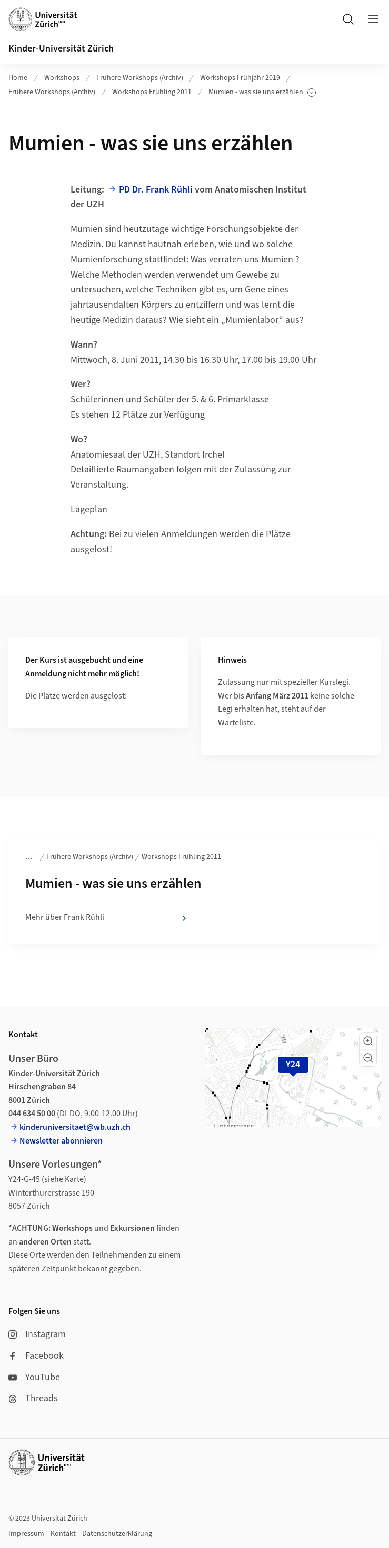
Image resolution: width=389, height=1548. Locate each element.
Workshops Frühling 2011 (152, 92)
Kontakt (63, 1534)
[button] (368, 1041)
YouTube (34, 1377)
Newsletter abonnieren (61, 1141)
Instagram (37, 1334)
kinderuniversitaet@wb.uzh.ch (75, 1127)
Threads (33, 1398)
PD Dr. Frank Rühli (156, 189)
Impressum (26, 1534)
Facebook (36, 1355)
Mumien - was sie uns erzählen (262, 92)
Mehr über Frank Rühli (106, 918)
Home (17, 78)
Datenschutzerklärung (117, 1534)
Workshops (61, 78)
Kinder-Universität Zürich (61, 48)
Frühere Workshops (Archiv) (139, 78)
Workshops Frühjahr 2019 (240, 78)
